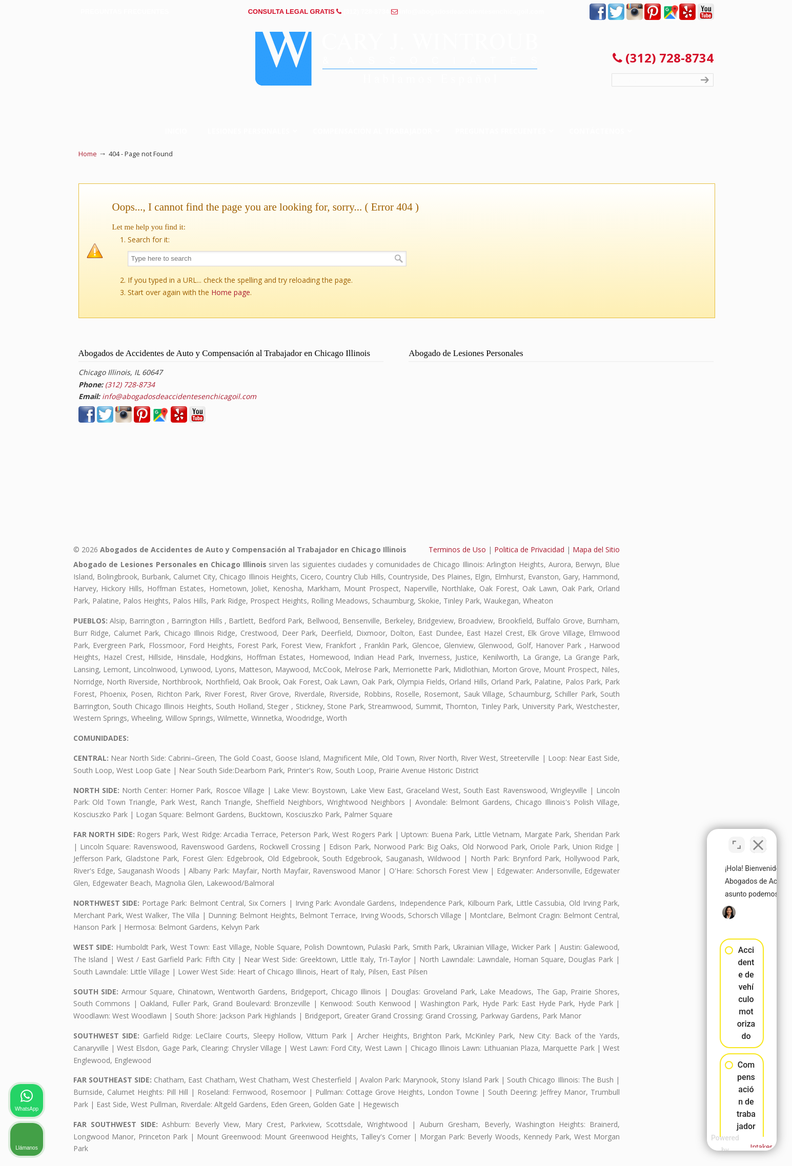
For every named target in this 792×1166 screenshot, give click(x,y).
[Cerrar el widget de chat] (758, 838)
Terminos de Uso (457, 549)
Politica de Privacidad (529, 549)
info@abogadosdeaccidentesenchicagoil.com (471, 11)
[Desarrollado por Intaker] (704, 1144)
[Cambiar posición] (736, 838)
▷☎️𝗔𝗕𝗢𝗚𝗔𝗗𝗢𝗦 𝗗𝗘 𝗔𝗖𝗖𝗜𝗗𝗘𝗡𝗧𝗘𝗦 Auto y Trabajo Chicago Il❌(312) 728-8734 (396, 59)
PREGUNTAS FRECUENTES (124, 11)
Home (87, 154)
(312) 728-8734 (366, 11)
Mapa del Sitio (596, 549)
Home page (230, 292)
